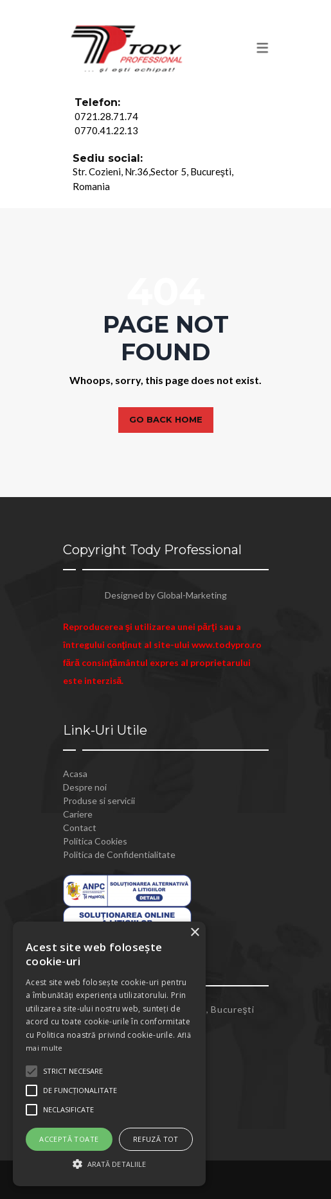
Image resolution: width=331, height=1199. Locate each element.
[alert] (109, 1054)
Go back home (165, 419)
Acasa (75, 773)
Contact (79, 827)
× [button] (194, 933)
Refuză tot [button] (156, 1139)
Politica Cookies (95, 841)
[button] (109, 1163)
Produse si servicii (99, 800)
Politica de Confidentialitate (119, 854)
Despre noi (85, 787)
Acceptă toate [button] (68, 1139)
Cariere (78, 814)
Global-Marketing (192, 595)
